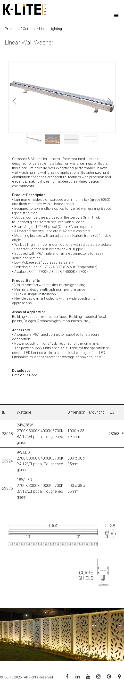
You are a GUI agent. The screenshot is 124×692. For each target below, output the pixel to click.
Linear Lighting (50, 29)
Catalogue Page (24, 375)
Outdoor (29, 29)
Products (12, 29)
